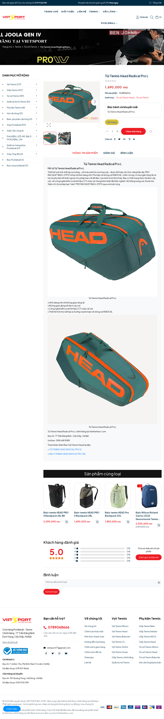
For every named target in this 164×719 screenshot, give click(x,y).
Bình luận (127, 152)
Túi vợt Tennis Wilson (148, 647)
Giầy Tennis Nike (147, 626)
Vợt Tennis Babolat (121, 636)
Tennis (94, 11)
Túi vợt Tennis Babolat (149, 657)
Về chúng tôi (90, 626)
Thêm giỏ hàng (133, 131)
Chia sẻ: (109, 139)
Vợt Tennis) (14, 84)
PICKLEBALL (109, 23)
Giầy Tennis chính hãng (122, 657)
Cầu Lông (110, 11)
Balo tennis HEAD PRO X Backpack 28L (86, 514)
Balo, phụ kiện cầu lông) (19, 119)
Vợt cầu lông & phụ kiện (150, 662)
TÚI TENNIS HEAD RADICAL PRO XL (65, 449)
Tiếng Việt (157, 3)
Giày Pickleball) (16, 125)
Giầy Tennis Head (147, 642)
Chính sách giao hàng (94, 647)
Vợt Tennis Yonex (120, 652)
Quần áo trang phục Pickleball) (16, 147)
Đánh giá (109, 152)
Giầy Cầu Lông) (15, 130)
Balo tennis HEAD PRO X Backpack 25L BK (56, 514)
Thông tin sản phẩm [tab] (85, 152)
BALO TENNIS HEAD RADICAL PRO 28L (67, 454)
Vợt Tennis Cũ (118, 642)
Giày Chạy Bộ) (15, 154)
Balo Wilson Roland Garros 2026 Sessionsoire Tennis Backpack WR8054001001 (147, 515)
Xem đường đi (9, 642)
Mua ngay (113, 3)
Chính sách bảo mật (93, 631)
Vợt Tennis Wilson (120, 626)
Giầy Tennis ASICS (147, 636)
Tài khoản (142, 17)
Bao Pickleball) (15, 159)
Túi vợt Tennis (30, 46)
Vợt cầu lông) (15, 113)
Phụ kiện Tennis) (16, 107)
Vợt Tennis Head (119, 631)
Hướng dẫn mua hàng (94, 642)
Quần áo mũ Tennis (121, 662)
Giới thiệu (67, 11)
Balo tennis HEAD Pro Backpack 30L (117, 514)
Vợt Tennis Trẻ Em (120, 647)
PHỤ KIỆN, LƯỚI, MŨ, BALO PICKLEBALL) (19, 138)
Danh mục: (110, 97)
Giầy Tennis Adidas (148, 631)
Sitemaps (89, 657)
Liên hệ (81, 11)
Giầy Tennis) (15, 90)
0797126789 (41, 3)
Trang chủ (51, 11)
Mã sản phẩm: (111, 93)
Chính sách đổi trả (92, 652)
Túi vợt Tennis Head (125, 97)
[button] (94, 102)
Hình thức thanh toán (94, 636)
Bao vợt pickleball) (17, 165)
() (159, 17)
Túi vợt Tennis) (15, 96)
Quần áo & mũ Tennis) (18, 101)
